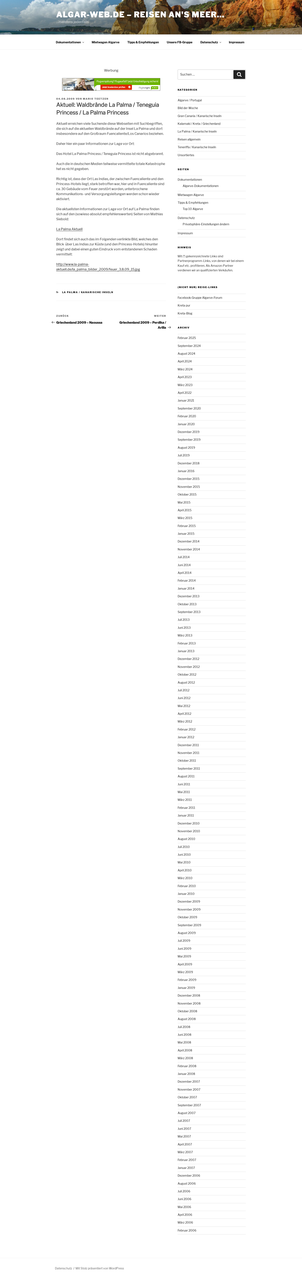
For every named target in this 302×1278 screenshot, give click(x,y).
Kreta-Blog (185, 313)
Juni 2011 (184, 784)
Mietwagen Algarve (105, 42)
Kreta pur (184, 305)
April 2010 (185, 870)
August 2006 (187, 1183)
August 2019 (186, 447)
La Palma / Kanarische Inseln (87, 292)
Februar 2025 (187, 338)
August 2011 (186, 776)
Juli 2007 (184, 1120)
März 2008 (185, 1058)
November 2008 (189, 1003)
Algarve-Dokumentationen (201, 186)
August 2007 (186, 1113)
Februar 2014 (187, 580)
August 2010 (186, 839)
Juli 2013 (184, 619)
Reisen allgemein (189, 139)
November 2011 (188, 753)
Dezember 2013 (188, 596)
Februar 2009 (187, 980)
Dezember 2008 (189, 995)
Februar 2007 (187, 1160)
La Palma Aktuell (69, 229)
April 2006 (185, 1214)
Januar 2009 (186, 987)
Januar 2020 (186, 424)
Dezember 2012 (188, 659)
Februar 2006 (187, 1230)
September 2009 (189, 925)
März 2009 (185, 972)
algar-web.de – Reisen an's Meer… (140, 14)
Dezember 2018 (188, 463)
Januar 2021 (186, 400)
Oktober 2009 (187, 917)
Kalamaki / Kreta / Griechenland (199, 123)
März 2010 (185, 878)
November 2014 (189, 549)
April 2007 (185, 1144)
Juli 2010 (184, 847)
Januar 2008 (186, 1074)
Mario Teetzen (95, 98)
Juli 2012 (183, 690)
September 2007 (189, 1105)
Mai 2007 (184, 1136)
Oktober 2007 (187, 1097)
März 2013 (185, 635)
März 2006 (185, 1222)
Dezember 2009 (189, 901)
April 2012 (184, 713)
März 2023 (185, 385)
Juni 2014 (184, 565)
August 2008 (187, 1019)
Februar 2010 (187, 886)
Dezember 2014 (188, 541)
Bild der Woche (188, 108)
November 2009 (189, 909)
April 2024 (185, 361)
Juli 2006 (184, 1191)
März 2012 (185, 721)
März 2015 (185, 518)
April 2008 (185, 1050)
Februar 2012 (186, 729)
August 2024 (186, 353)
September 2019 (189, 439)
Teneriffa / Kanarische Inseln (197, 147)
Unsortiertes (186, 155)
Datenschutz (211, 42)
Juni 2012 (184, 698)
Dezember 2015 (188, 479)
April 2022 (184, 392)
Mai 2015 (184, 502)
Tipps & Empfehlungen (143, 42)
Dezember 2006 (189, 1175)
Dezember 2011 (188, 745)
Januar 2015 (186, 533)
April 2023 (185, 377)
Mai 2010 (184, 862)
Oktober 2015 (187, 494)
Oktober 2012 (187, 674)
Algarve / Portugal (190, 100)
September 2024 (189, 346)
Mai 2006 (184, 1207)
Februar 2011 (186, 807)
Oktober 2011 (187, 760)
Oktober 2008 (187, 1011)
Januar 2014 (186, 588)
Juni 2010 (184, 854)
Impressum (236, 42)
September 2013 (189, 612)
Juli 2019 (184, 455)
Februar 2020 (187, 416)
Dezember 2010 (189, 823)
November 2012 (189, 667)
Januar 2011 (186, 815)
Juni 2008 (184, 1034)
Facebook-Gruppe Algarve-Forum (200, 297)
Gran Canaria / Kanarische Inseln (199, 116)
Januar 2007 (186, 1168)
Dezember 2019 (188, 432)
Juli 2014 (184, 557)
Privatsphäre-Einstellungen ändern (206, 224)
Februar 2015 (187, 526)
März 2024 (185, 369)
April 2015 (184, 510)
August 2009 (187, 933)
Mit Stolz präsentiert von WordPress (100, 1268)
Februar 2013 (187, 643)
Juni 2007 (184, 1128)
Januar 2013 (186, 651)
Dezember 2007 (189, 1081)
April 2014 (184, 573)
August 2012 (186, 682)
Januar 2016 (186, 471)
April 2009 (185, 964)
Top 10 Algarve (193, 209)
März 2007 (185, 1152)
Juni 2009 (184, 948)
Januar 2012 (186, 737)
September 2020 (189, 408)
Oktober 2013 (187, 604)
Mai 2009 (184, 956)
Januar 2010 (186, 893)
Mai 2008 (184, 1042)
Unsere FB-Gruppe (179, 42)
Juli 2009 (184, 940)
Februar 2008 (187, 1066)
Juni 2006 (184, 1199)
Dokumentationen (70, 42)
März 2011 (185, 799)
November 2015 (189, 486)
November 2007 (189, 1089)
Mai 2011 (184, 792)
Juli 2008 (184, 1027)
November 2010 (189, 831)
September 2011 (189, 768)
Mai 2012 (184, 706)
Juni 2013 (184, 627)
